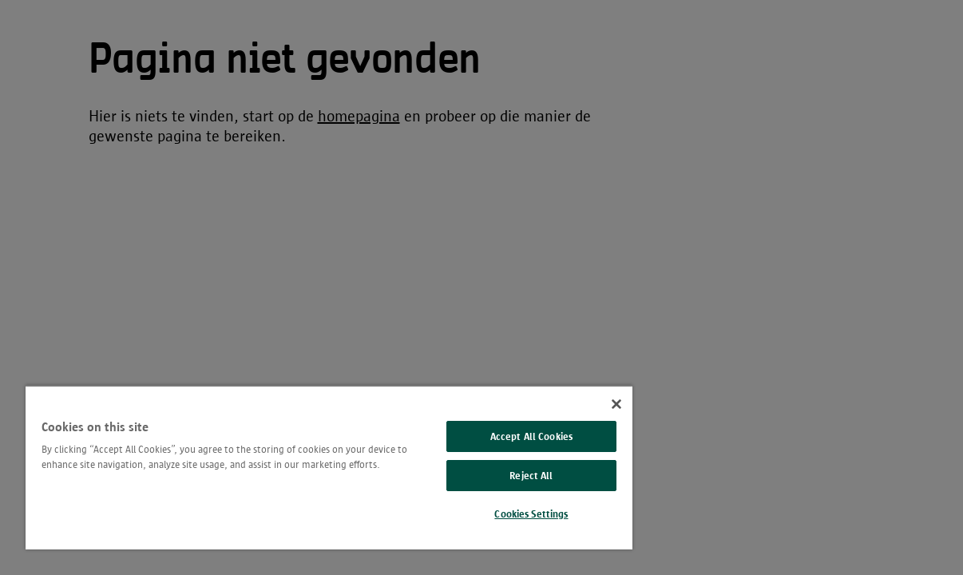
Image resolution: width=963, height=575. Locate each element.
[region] (305, 467)
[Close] (568, 404)
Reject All (490, 476)
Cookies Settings (490, 514)
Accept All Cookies (491, 436)
